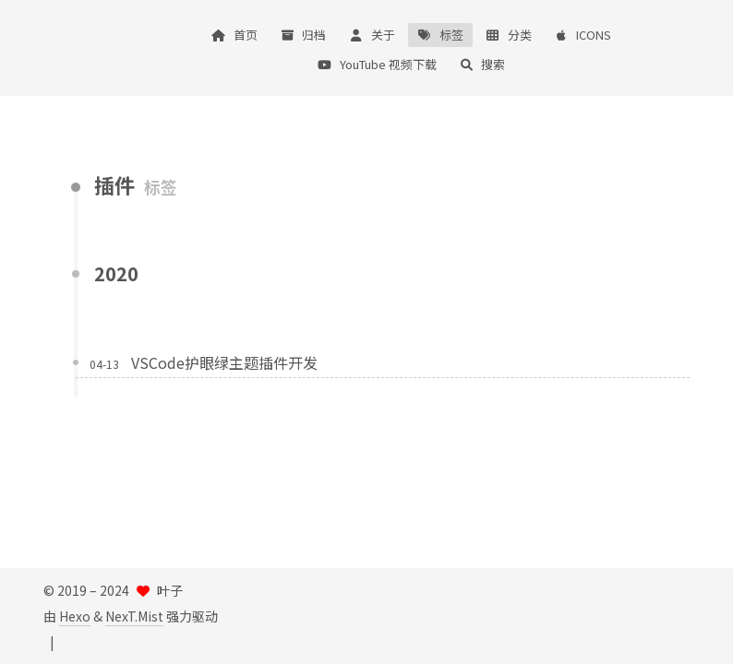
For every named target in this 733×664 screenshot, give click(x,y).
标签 (440, 34)
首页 (234, 34)
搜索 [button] (482, 64)
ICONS (582, 34)
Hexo (74, 616)
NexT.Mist (134, 616)
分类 (509, 34)
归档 (303, 34)
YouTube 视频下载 (377, 64)
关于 (371, 34)
